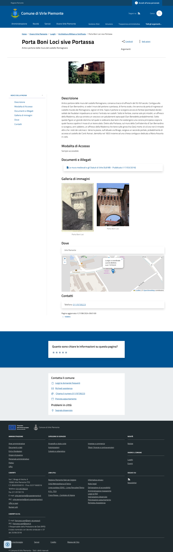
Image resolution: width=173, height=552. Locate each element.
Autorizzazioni (53, 447)
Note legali (92, 483)
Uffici (11, 466)
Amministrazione (19, 23)
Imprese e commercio (96, 443)
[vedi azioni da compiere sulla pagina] (144, 41)
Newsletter (132, 482)
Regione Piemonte (17, 3)
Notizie (130, 443)
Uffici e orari (13, 503)
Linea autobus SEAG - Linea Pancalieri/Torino (66, 487)
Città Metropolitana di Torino (59, 483)
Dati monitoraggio (16, 542)
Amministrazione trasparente (99, 490)
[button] (112, 271)
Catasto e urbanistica (56, 451)
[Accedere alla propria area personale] (147, 3)
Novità (36, 23)
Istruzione (109, 24)
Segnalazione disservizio (97, 496)
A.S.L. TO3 (52, 491)
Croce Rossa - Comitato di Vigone (61, 495)
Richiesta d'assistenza (96, 502)
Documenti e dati (15, 447)
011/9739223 (79, 304)
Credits (53, 542)
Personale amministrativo (19, 458)
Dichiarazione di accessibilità (99, 487)
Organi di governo (16, 455)
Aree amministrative (17, 443)
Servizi (48, 23)
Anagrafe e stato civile (57, 443)
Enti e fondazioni (15, 451)
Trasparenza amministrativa (129, 24)
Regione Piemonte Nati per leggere (62, 479)
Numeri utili (13, 507)
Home (24, 34)
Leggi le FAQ (93, 493)
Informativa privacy (95, 479)
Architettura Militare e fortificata (72, 34)
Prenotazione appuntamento (99, 499)
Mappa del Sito (73, 542)
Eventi (130, 463)
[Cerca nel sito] (158, 13)
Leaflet (136, 290)
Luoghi (53, 34)
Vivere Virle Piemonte (66, 23)
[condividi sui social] (127, 41)
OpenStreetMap (149, 290)
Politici (11, 462)
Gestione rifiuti (94, 24)
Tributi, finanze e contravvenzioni (101, 447)
